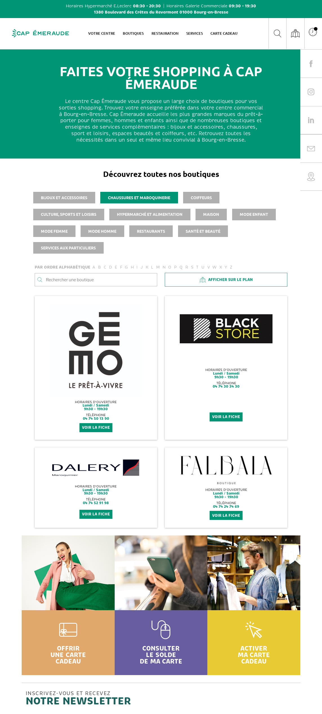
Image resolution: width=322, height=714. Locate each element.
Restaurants (151, 231)
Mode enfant (254, 214)
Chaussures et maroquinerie (139, 197)
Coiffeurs (201, 197)
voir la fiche (96, 427)
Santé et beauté (203, 231)
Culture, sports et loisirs (68, 214)
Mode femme (54, 231)
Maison (211, 214)
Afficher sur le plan (226, 279)
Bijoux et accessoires (64, 197)
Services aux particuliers (68, 247)
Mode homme (102, 231)
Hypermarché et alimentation (150, 214)
